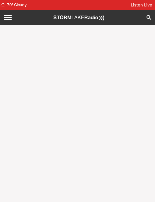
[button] (7, 17)
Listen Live (141, 5)
